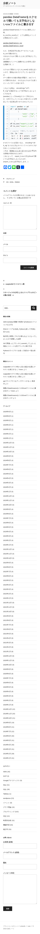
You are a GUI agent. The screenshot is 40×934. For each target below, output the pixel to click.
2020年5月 (7, 687)
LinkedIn (22, 926)
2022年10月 (7, 558)
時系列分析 (7, 820)
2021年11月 (7, 607)
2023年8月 (7, 514)
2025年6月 (7, 416)
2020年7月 (7, 678)
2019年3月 (7, 749)
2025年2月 (7, 434)
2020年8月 (7, 674)
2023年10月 (7, 505)
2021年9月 (7, 616)
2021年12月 (7, 603)
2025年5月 (7, 420)
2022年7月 (7, 571)
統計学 (5, 829)
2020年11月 (7, 660)
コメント (7, 203)
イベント (6, 803)
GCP (5, 776)
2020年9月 (7, 669)
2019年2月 (7, 754)
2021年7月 (7, 625)
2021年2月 (7, 647)
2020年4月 (7, 691)
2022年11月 (7, 554)
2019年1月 (7, 758)
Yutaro (16, 14)
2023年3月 (7, 536)
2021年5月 (7, 634)
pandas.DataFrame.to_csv (12, 43)
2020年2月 (7, 700)
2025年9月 (7, 412)
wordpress (7, 798)
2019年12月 (7, 709)
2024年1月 (7, 491)
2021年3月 (7, 642)
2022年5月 (7, 580)
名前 (4, 233)
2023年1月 (7, 545)
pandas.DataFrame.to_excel (13, 46)
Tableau (6, 794)
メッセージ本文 (20, 888)
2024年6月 (7, 469)
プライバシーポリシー (10, 926)
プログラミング (10, 178)
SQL (4, 789)
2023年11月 (7, 500)
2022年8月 (7, 567)
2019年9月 (7, 722)
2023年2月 (7, 540)
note (29, 926)
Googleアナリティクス (11, 780)
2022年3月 (7, 589)
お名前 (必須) (20, 845)
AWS (5, 772)
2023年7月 (7, 518)
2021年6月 (7, 629)
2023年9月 (7, 509)
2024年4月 (7, 478)
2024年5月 (7, 474)
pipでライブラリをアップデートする (16, 381)
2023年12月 (7, 496)
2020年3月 (7, 696)
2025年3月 (7, 429)
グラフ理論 (7, 807)
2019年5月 (7, 740)
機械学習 (6, 825)
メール (5, 244)
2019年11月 (7, 714)
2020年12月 (7, 656)
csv (7, 182)
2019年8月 (7, 727)
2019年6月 (7, 736)
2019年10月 (7, 718)
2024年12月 (7, 443)
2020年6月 (7, 682)
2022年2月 (7, 594)
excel (12, 182)
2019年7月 (7, 731)
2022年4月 (7, 585)
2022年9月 (7, 563)
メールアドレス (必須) (20, 855)
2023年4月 (7, 531)
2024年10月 (7, 451)
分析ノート (9, 3)
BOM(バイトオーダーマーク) (20, 151)
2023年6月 (7, 523)
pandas (17, 182)
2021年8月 (7, 620)
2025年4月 (7, 425)
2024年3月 (7, 483)
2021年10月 (7, 611)
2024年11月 (7, 447)
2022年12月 (7, 549)
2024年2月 (7, 487)
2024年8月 (7, 460)
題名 (20, 865)
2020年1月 (7, 705)
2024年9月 (7, 456)
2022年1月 (7, 598)
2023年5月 (7, 527)
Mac (4, 785)
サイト (5, 255)
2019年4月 (7, 745)
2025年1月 (7, 438)
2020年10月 (7, 665)
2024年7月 (7, 465)
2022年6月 (7, 576)
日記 (4, 816)
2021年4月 (7, 638)
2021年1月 (7, 651)
